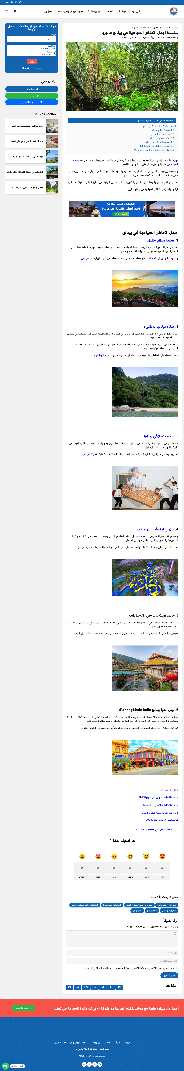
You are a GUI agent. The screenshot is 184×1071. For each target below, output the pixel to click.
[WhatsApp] (12, 2)
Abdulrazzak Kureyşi (166, 37)
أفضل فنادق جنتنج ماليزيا (167, 905)
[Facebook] (20, 2)
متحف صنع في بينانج (159, 436)
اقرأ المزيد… (84, 258)
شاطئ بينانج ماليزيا (169, 910)
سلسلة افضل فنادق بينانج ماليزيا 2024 (26, 141)
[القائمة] (7, 11)
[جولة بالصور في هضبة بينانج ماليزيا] (52, 156)
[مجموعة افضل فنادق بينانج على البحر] (52, 126)
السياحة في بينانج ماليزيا (112, 905)
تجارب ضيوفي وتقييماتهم (75, 1042)
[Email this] (119, 987)
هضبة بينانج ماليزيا (160, 240)
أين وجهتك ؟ (94, 1042)
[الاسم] (122, 953)
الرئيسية (126, 1042)
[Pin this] (86, 987)
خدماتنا (107, 1042)
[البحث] (15, 11)
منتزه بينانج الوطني (160, 326)
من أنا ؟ (116, 1042)
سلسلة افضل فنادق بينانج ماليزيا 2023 (158, 797)
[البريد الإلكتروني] (7, 2)
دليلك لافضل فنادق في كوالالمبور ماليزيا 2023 (154, 829)
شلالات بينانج (152, 910)
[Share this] (111, 987)
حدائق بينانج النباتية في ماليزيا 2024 (27, 187)
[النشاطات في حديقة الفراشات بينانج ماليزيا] (52, 172)
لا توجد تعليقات (126, 37)
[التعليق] (122, 938)
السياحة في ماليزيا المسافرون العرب (85, 905)
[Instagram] (16, 2)
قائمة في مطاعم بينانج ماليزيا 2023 (160, 812)
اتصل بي (57, 1042)
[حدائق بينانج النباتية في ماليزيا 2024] (52, 187)
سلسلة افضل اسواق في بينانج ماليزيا (159, 805)
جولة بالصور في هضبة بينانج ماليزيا (28, 156)
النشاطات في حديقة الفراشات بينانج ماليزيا (25, 172)
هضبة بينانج (137, 910)
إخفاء (142, 120)
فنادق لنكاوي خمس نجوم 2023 (162, 820)
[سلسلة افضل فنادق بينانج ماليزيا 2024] (52, 141)
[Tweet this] (103, 987)
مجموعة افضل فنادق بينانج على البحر (27, 126)
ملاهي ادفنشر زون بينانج (156, 529)
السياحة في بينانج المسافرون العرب (139, 905)
